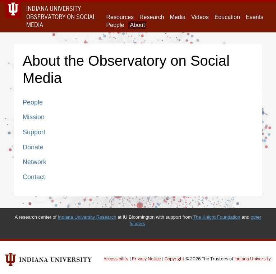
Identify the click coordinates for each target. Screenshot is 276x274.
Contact (34, 177)
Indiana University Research (87, 217)
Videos (200, 17)
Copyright (174, 259)
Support (34, 132)
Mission (34, 117)
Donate (33, 147)
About (137, 25)
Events (254, 17)
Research (151, 17)
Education (227, 17)
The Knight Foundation (216, 217)
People (115, 25)
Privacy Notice (146, 259)
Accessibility (116, 259)
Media (178, 17)
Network (34, 162)
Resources (120, 17)
